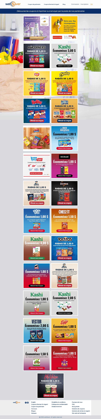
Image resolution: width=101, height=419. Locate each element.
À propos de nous (77, 402)
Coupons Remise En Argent (51, 4)
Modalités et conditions (58, 402)
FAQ (73, 404)
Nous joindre (75, 406)
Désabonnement (57, 406)
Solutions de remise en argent (81, 411)
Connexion (75, 4)
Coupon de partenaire (34, 4)
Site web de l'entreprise (79, 413)
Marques (33, 413)
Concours (34, 409)
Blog (64, 4)
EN (92, 4)
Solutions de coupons (78, 409)
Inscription (84, 4)
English (33, 402)
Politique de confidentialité (60, 404)
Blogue (33, 411)
